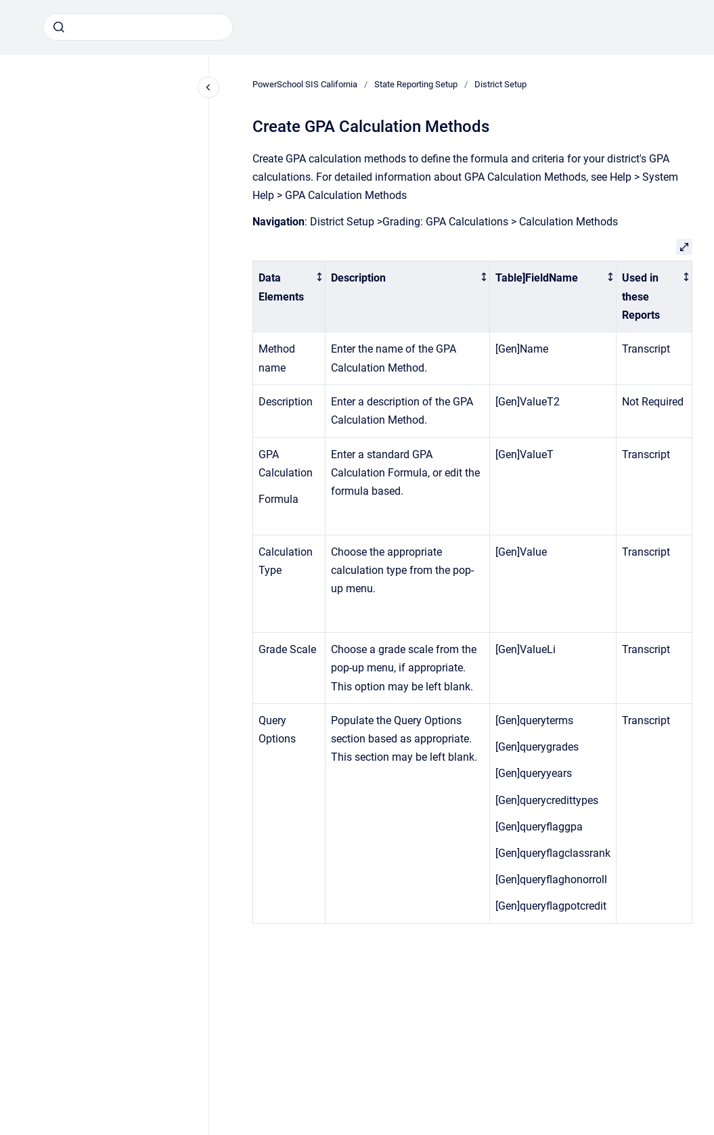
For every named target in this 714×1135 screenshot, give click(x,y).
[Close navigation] (208, 87)
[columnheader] (289, 296)
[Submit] (59, 27)
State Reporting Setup (416, 84)
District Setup (500, 84)
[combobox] (138, 27)
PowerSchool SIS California (304, 84)
